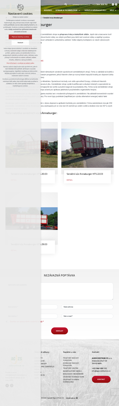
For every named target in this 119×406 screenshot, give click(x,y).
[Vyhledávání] (66, 4)
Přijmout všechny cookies (20, 37)
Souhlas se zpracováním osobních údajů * (27, 321)
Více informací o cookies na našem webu (20, 63)
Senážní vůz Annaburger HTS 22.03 (85, 173)
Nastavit (20, 42)
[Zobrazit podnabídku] (79, 10)
